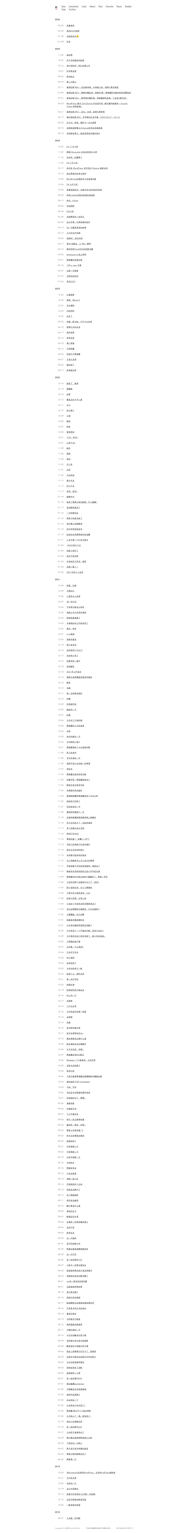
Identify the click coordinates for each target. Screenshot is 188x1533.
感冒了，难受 (72, 383)
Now (100, 6)
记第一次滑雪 (72, 271)
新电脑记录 (71, 370)
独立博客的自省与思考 (76, 173)
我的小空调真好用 (74, 1421)
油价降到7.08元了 (75, 650)
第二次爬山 (71, 82)
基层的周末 (71, 1314)
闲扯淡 (69, 769)
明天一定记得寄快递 (75, 1119)
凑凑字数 (70, 1103)
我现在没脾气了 (73, 1190)
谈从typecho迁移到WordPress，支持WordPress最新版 (91, 1472)
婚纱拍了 (70, 365)
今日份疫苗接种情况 (75, 1362)
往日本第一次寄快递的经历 (78, 222)
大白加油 (70, 475)
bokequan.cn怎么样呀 (76, 254)
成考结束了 (71, 963)
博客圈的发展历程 (74, 260)
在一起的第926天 (74, 1427)
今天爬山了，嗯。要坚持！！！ (79, 1416)
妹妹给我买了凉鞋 (74, 1368)
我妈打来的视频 (73, 1297)
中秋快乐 (70, 1163)
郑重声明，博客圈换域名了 (78, 780)
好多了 (69, 316)
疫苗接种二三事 (73, 1373)
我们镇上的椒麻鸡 (74, 524)
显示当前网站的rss (75, 1033)
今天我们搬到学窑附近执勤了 (79, 925)
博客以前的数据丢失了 (76, 1454)
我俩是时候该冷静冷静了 (77, 1276)
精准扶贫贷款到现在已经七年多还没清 (83, 871)
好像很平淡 (71, 1109)
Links (84, 6)
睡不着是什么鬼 (73, 1206)
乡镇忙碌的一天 (73, 1330)
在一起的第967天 (74, 1260)
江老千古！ (71, 443)
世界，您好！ (72, 491)
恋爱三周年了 (72, 551)
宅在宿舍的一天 (73, 807)
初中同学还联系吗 (74, 529)
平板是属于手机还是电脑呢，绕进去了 (83, 866)
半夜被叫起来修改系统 (76, 855)
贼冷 (68, 448)
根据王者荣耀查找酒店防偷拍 (79, 677)
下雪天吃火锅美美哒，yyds (78, 893)
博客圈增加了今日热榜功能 (78, 747)
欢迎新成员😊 (73, 36)
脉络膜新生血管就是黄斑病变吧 (80, 1303)
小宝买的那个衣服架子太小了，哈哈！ (83, 882)
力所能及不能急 (73, 1319)
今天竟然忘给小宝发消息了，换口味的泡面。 (86, 936)
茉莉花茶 (70, 338)
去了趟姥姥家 (72, 1195)
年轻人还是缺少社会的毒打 (78, 844)
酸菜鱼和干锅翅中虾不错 (77, 1346)
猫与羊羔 (70, 480)
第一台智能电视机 (74, 693)
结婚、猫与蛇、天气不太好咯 (79, 322)
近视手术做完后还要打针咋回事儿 (81, 1357)
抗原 (68, 394)
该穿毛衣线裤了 (73, 1065)
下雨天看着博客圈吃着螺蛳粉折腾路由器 (84, 1076)
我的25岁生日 (73, 834)
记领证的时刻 (72, 276)
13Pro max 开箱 (74, 265)
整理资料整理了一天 (75, 812)
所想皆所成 (71, 704)
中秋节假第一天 (73, 1157)
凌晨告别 (70, 25)
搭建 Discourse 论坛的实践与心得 (82, 152)
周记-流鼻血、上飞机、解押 (79, 244)
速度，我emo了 (73, 300)
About (92, 6)
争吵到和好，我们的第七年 (78, 66)
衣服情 (69, 1001)
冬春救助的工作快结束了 (77, 623)
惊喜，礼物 (71, 585)
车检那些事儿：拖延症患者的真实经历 (83, 133)
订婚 (68, 416)
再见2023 (71, 281)
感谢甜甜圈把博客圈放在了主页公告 (82, 796)
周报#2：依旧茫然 (75, 238)
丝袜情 (69, 1017)
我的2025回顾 (73, 31)
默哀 (68, 682)
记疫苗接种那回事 (74, 1287)
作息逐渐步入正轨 (74, 1184)
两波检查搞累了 (73, 618)
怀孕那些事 (71, 71)
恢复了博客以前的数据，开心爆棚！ (82, 502)
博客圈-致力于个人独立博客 (79, 1411)
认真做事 (70, 295)
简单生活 (70, 1233)
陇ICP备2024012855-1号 (124, 1528)
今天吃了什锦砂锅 (74, 720)
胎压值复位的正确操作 (76, 1044)
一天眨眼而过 (72, 513)
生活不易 (70, 1227)
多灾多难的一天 (73, 758)
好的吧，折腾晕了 (74, 157)
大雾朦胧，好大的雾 (75, 914)
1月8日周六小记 (74, 545)
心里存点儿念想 (73, 596)
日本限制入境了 (73, 742)
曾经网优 (70, 432)
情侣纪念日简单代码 (75, 785)
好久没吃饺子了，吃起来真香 (79, 823)
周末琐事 (70, 332)
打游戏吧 (70, 311)
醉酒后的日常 (72, 1216)
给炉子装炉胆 (72, 556)
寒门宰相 (70, 343)
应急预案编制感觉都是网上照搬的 (81, 817)
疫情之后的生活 (73, 327)
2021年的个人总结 (75, 572)
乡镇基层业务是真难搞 (76, 1389)
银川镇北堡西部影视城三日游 (79, 1438)
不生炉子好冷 (72, 952)
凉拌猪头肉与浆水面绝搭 (77, 1341)
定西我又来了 (72, 656)
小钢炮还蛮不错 (73, 941)
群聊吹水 (70, 497)
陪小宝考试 (71, 645)
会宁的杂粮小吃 (73, 1243)
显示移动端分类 (73, 1028)
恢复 (68, 427)
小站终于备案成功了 (75, 1432)
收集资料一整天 (73, 661)
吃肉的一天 (71, 1483)
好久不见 (70, 486)
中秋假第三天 (72, 1146)
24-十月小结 (72, 163)
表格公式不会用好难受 (76, 612)
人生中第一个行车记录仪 (77, 540)
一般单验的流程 (73, 1505)
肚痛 (68, 715)
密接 (68, 453)
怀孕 (68, 42)
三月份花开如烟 (73, 233)
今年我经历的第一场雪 (76, 1012)
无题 (68, 1022)
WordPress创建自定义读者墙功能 (81, 179)
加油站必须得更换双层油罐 (78, 534)
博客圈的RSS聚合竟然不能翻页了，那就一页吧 (87, 877)
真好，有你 (71, 629)
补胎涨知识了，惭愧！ (76, 1098)
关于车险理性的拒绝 (75, 60)
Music (119, 6)
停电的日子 (71, 1211)
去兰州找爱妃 (72, 1489)
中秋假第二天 (72, 1152)
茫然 (68, 470)
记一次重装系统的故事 (76, 227)
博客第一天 (71, 1459)
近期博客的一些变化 (75, 217)
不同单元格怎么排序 (75, 607)
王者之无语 (71, 359)
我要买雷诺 (71, 639)
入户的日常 (71, 1006)
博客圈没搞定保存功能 (76, 774)
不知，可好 (71, 1087)
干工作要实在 (72, 1114)
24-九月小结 (72, 184)
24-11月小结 (72, 147)
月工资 (69, 464)
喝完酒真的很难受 (74, 1324)
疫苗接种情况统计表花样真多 (79, 1270)
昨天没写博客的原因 (75, 1136)
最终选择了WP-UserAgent (78, 1082)
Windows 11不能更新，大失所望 (81, 1060)
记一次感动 (71, 1238)
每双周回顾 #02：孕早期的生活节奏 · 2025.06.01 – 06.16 (93, 117)
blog (63, 6)
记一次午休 (71, 1254)
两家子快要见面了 (74, 518)
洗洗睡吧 (70, 666)
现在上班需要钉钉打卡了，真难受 (81, 1351)
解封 (68, 421)
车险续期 (70, 206)
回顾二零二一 (72, 567)
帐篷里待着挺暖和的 (75, 920)
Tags (63, 9)
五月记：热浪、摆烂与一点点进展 (81, 122)
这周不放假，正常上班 (76, 898)
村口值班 (70, 958)
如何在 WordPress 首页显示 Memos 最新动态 (87, 168)
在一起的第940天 (74, 1378)
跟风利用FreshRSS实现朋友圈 (80, 249)
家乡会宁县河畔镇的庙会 (77, 1448)
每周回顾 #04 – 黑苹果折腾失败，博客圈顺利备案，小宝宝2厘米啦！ (97, 98)
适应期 (69, 55)
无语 (68, 731)
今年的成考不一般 (74, 968)
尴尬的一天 (71, 709)
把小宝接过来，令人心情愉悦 (79, 887)
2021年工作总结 (74, 672)
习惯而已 (70, 591)
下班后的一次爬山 (74, 1443)
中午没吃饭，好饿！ (75, 1049)
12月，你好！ (73, 437)
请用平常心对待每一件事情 (78, 763)
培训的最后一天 (73, 736)
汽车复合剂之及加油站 (76, 1308)
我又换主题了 (72, 1292)
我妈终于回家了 (73, 801)
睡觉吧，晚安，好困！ (76, 1125)
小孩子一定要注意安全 (76, 1265)
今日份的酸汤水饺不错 (76, 1335)
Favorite (109, 6)
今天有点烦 (71, 1478)
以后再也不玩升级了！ (76, 1405)
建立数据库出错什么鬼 (76, 1038)
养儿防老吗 (71, 753)
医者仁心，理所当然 (75, 974)
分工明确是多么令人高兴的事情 (80, 860)
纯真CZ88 (101, 1528)
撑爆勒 (69, 389)
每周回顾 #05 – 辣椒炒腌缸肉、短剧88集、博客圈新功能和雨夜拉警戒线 (99, 93)
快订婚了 (70, 410)
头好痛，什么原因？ (75, 947)
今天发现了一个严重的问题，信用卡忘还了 (85, 931)
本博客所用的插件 (74, 790)
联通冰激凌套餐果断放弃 (77, 1249)
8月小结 (70, 211)
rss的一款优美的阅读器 (77, 1281)
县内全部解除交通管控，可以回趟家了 (83, 909)
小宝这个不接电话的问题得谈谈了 (81, 904)
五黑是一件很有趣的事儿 (77, 1222)
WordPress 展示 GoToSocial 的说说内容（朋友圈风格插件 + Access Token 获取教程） (97, 105)
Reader (128, 6)
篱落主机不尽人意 (74, 400)
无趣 (68, 688)
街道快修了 (71, 1141)
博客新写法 (71, 1168)
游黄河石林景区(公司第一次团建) (81, 1494)
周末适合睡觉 (72, 1200)
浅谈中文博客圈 (73, 354)
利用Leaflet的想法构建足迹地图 (81, 195)
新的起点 (70, 76)
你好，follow (72, 200)
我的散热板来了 (73, 507)
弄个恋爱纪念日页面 (75, 828)
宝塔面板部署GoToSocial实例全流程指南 (84, 128)
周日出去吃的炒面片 (75, 850)
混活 (68, 459)
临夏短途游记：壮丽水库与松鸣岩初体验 (84, 190)
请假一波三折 (72, 1179)
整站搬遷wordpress (75, 1384)
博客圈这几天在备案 (75, 726)
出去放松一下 (72, 1400)
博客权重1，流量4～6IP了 (78, 839)
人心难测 (70, 634)
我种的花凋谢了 (73, 1394)
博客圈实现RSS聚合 (75, 1055)
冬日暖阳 (70, 305)
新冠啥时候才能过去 (75, 990)
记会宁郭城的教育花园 (76, 1499)
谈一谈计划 (71, 602)
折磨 (68, 699)
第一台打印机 (72, 979)
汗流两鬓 (70, 349)
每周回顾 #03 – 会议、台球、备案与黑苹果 (86, 112)
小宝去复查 (71, 1173)
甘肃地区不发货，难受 (76, 561)
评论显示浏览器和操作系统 (78, 1092)
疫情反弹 (70, 985)
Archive (72, 9)
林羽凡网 (70, 1071)
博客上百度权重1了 (75, 1130)
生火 (68, 405)
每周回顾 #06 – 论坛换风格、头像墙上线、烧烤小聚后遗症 (93, 87)
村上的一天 (71, 995)
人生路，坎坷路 (73, 1518)
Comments (73, 6)
